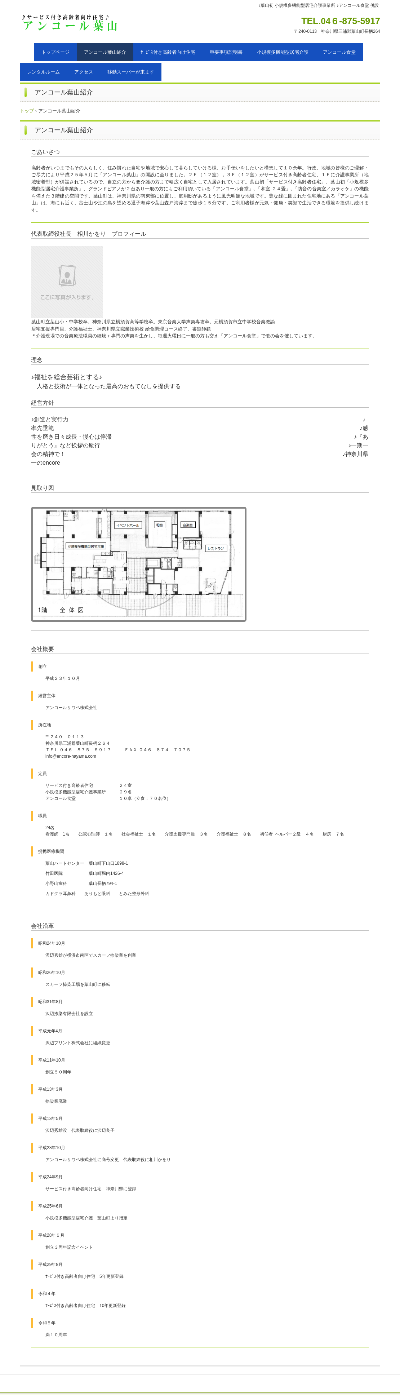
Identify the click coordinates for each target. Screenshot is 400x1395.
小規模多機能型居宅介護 (282, 52)
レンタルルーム (43, 72)
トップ (27, 111)
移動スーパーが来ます (130, 72)
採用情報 (190, 1384)
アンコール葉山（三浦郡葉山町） (79, 24)
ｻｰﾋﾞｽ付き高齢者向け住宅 (168, 52)
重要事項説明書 (226, 52)
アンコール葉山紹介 (105, 52)
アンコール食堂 (339, 52)
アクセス (83, 72)
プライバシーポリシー (231, 1384)
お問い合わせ (158, 1384)
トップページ (55, 52)
